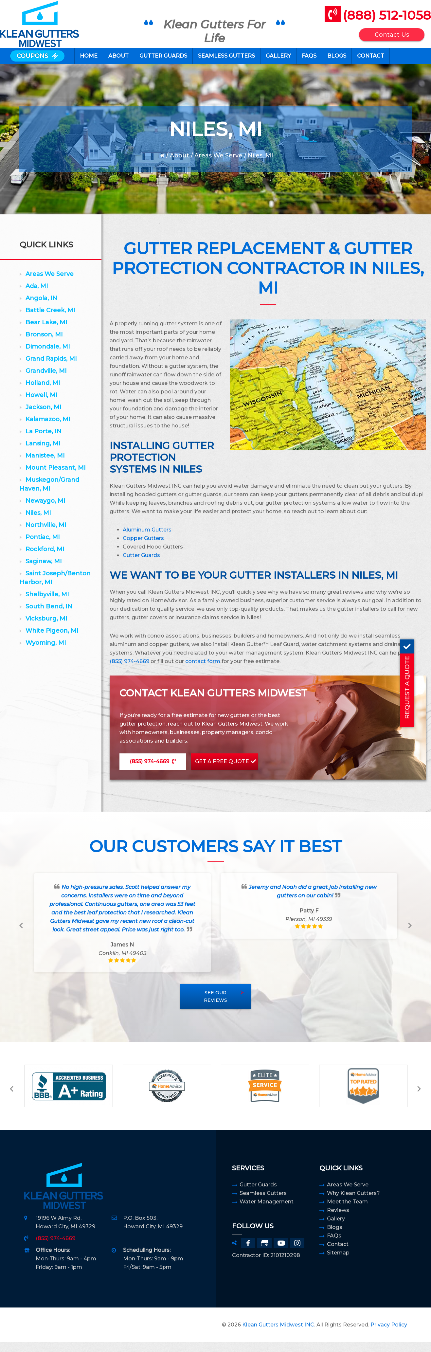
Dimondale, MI (48, 356)
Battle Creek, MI (50, 320)
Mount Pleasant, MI (56, 477)
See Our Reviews (215, 1006)
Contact (338, 1254)
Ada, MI (37, 296)
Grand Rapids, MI (51, 368)
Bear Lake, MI (46, 332)
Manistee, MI (45, 465)
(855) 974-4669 (129, 671)
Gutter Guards (258, 1195)
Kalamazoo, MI (48, 429)
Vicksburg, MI (46, 628)
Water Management (267, 1212)
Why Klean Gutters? (353, 1203)
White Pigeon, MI (52, 640)
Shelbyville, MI (47, 604)
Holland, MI (43, 393)
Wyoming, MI (46, 653)
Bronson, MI (44, 344)
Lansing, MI (43, 453)
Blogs (334, 1237)
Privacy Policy (388, 1335)
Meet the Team (347, 1212)
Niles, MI (38, 523)
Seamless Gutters (263, 1203)
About (179, 165)
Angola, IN (41, 308)
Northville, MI (46, 535)
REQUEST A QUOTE (423, 679)
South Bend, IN (49, 616)
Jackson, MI (44, 417)
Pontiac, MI (43, 547)
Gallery (336, 1229)
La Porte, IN (44, 441)
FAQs (334, 1246)
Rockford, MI (45, 559)
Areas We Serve (218, 165)
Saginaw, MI (44, 571)
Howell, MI (42, 405)
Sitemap (338, 1263)
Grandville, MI (46, 381)
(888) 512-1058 (377, 19)
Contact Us (382, 38)
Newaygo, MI (45, 510)
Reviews (338, 1220)
